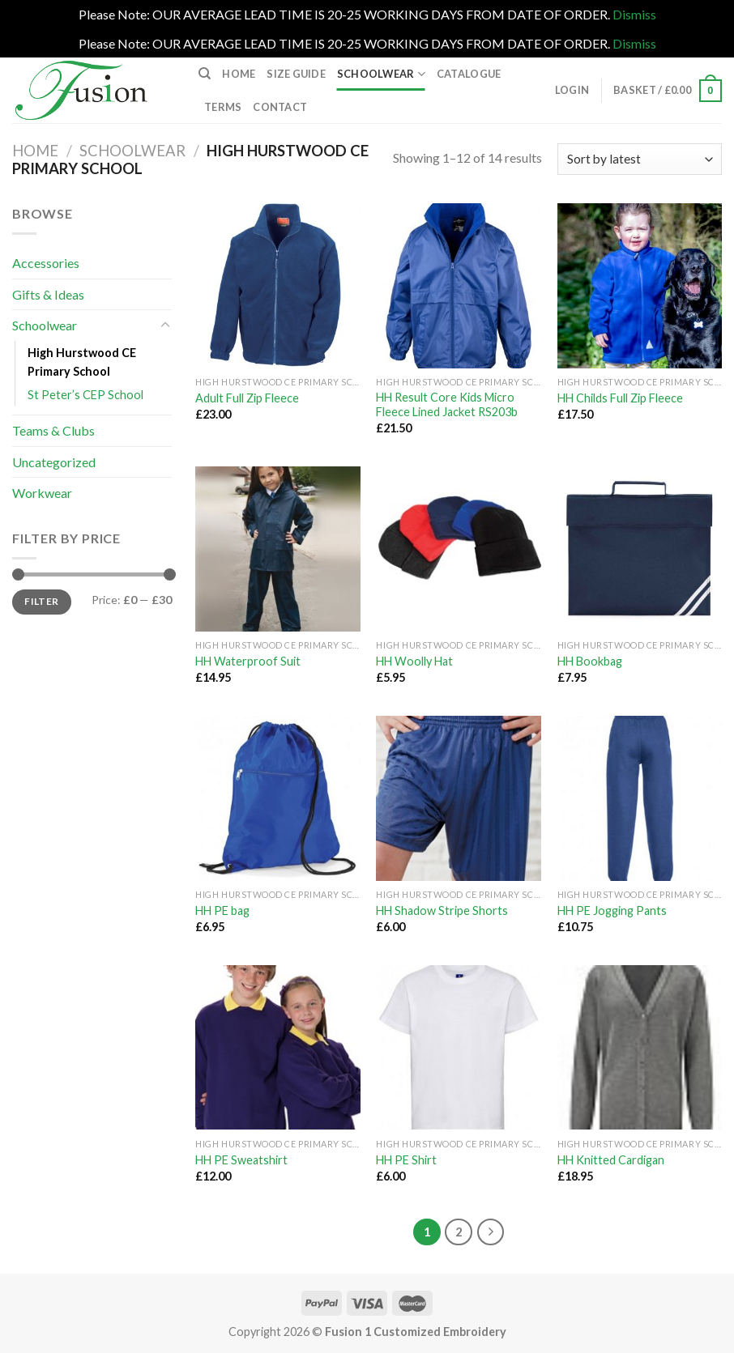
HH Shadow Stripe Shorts (442, 910)
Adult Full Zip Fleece (247, 398)
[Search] (204, 73)
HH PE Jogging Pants (612, 910)
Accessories (45, 262)
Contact (280, 106)
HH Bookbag (589, 661)
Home (238, 73)
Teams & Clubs (53, 430)
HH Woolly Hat (414, 661)
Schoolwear (381, 74)
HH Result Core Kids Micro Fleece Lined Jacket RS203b (447, 404)
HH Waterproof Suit (248, 661)
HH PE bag (222, 910)
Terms (222, 106)
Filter (41, 601)
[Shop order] (639, 159)
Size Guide (296, 73)
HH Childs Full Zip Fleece (620, 398)
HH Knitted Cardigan (610, 1160)
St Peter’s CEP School (85, 395)
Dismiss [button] (634, 14)
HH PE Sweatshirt (241, 1160)
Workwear (42, 492)
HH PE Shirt (406, 1160)
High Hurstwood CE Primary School (82, 362)
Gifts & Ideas (48, 294)
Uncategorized (54, 462)
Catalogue (469, 73)
